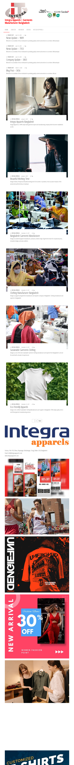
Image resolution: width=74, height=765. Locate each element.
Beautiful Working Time (19, 178)
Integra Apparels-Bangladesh (22, 121)
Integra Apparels (38, 30)
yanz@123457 (11, 35)
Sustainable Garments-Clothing (23, 350)
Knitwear (21, 30)
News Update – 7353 (15, 48)
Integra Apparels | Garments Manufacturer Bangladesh (18, 21)
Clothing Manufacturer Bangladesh (24, 293)
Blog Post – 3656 (13, 70)
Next (40, 421)
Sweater (13, 30)
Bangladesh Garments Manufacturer (25, 236)
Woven (29, 30)
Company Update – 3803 (16, 59)
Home (6, 30)
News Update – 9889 (15, 38)
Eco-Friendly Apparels (19, 407)
